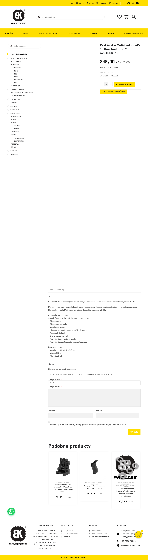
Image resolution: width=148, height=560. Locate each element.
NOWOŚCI (9, 33)
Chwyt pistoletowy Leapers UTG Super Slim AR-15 (94, 487)
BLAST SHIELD (16, 61)
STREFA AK (14, 123)
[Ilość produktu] (106, 84)
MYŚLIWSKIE (18, 80)
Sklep (25, 33)
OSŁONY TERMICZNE (18, 96)
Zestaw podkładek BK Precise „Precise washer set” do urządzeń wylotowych (126, 492)
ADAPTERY (14, 106)
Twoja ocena (55, 379)
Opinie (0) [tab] (60, 289)
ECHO (16, 71)
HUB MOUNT (15, 64)
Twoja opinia (55, 386)
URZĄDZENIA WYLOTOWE (48, 33)
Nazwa (52, 410)
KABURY (14, 103)
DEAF (16, 77)
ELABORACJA (14, 110)
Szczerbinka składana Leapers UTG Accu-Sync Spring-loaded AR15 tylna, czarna (62, 488)
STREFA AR (14, 120)
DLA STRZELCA (15, 99)
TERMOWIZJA (19, 138)
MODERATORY (16, 68)
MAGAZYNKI (15, 132)
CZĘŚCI (126, 487)
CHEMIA (17, 129)
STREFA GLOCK (16, 117)
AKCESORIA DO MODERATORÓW (22, 93)
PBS (15, 74)
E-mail (100, 410)
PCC (15, 83)
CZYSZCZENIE (15, 125)
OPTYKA (14, 135)
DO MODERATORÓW (123, 484)
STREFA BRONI (74, 33)
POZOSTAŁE (59, 483)
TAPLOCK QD (125, 484)
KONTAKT (94, 33)
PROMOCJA (14, 154)
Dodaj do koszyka (124, 84)
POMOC (111, 33)
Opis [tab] (51, 289)
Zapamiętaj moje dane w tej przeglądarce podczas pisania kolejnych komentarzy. (87, 424)
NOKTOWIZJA (19, 141)
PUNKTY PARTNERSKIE (133, 33)
